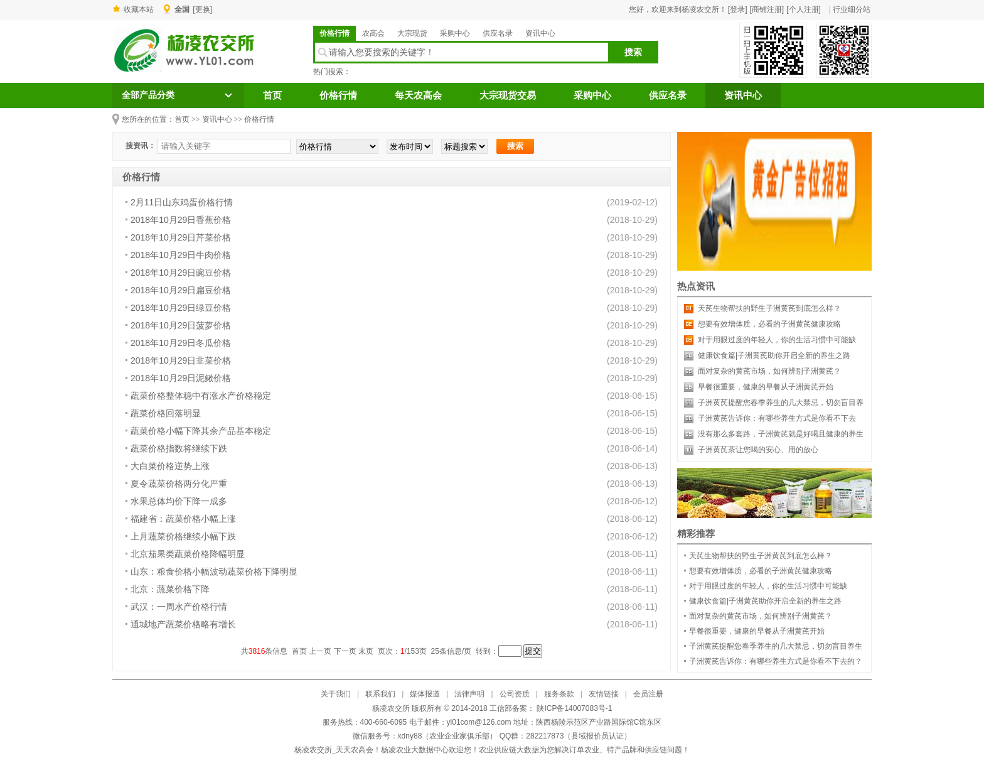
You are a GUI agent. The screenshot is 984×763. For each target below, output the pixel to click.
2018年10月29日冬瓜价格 (181, 343)
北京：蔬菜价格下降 (170, 589)
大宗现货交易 (507, 95)
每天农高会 (418, 95)
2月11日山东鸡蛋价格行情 (182, 202)
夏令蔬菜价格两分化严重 (179, 484)
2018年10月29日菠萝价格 (181, 325)
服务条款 (559, 694)
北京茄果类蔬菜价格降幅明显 (188, 554)
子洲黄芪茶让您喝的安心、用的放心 (758, 449)
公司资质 (515, 694)
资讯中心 (540, 33)
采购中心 (455, 33)
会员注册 (648, 694)
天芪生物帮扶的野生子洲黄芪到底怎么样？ (769, 308)
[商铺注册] (767, 9)
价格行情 (334, 33)
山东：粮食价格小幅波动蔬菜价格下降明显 (214, 571)
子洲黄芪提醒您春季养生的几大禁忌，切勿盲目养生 (775, 646)
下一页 (345, 651)
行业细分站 (851, 9)
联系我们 (380, 694)
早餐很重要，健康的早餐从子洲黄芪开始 (765, 386)
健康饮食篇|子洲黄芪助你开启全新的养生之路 (774, 355)
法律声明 (469, 694)
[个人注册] (803, 9)
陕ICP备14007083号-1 (573, 708)
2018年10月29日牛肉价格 (181, 255)
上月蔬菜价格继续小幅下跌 (183, 536)
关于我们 (336, 694)
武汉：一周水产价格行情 (179, 607)
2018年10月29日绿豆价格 (181, 308)
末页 (365, 651)
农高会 (373, 33)
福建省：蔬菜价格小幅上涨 (183, 519)
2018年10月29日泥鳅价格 (181, 378)
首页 (272, 95)
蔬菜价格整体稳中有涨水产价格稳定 (201, 396)
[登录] (737, 9)
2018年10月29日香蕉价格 (181, 220)
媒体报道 (425, 694)
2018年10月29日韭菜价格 (181, 360)
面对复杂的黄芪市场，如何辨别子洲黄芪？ (769, 371)
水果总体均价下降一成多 (179, 501)
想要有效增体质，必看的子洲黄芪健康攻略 (769, 324)
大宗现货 (412, 33)
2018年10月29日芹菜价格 (181, 237)
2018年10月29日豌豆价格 (181, 273)
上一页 (320, 651)
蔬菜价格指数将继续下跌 (179, 448)
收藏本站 (139, 9)
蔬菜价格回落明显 (166, 413)
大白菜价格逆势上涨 (170, 466)
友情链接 (604, 694)
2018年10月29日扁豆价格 (181, 290)
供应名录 (498, 33)
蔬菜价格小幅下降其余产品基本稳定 (201, 431)
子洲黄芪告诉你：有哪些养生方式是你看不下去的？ (775, 661)
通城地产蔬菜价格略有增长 (183, 624)
